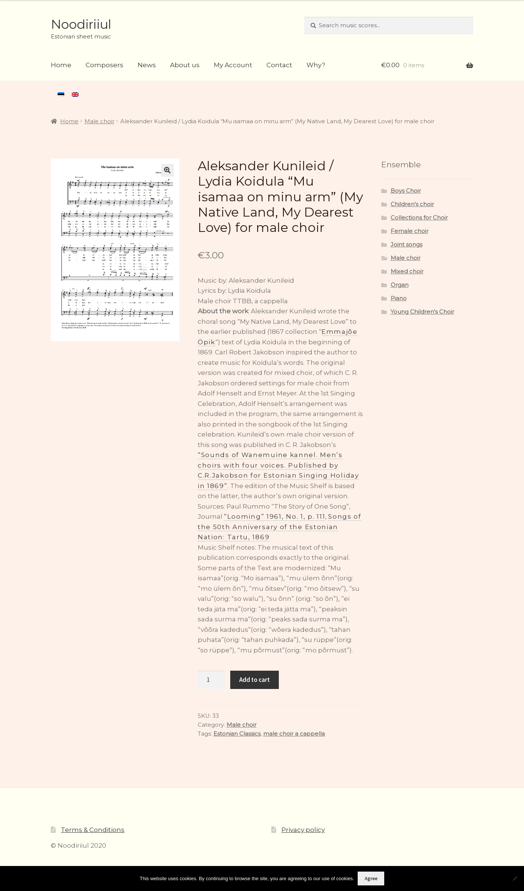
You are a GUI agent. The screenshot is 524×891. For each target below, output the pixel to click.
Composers (104, 65)
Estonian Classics (237, 733)
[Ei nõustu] (514, 878)
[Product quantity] (211, 680)
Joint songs (406, 244)
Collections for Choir (419, 217)
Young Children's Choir (422, 311)
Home (61, 65)
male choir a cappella (294, 733)
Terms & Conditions (92, 829)
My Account (233, 65)
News (147, 65)
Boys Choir (406, 190)
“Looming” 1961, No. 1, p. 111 (274, 516)
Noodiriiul (81, 24)
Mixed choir (407, 271)
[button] (167, 170)
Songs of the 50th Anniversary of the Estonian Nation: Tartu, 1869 (279, 527)
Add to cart (254, 680)
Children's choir (412, 204)
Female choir (409, 231)
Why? (315, 65)
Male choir (99, 121)
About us (185, 65)
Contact (279, 65)
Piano (399, 298)
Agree (371, 878)
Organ (400, 285)
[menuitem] (61, 94)
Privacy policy (303, 829)
